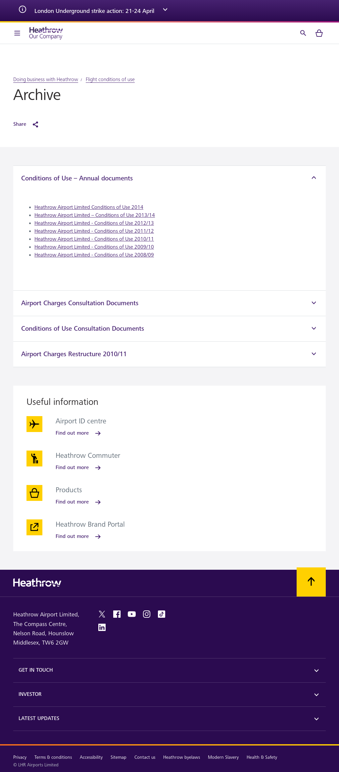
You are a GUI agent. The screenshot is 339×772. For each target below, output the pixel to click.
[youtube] (132, 614)
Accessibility (91, 757)
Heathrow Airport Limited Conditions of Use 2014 (88, 207)
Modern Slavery (223, 757)
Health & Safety (262, 757)
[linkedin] (102, 627)
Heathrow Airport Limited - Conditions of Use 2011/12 (94, 231)
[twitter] (102, 614)
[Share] (29, 124)
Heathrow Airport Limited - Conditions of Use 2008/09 (94, 255)
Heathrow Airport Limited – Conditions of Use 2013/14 (94, 215)
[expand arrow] (165, 10)
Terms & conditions (53, 757)
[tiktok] (162, 614)
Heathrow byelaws (181, 757)
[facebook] (117, 614)
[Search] (303, 33)
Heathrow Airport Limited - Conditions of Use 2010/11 (94, 239)
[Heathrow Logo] (46, 33)
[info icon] (22, 10)
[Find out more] (79, 433)
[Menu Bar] (17, 33)
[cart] (319, 33)
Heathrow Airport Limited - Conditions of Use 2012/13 (94, 223)
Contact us (144, 757)
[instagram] (147, 614)
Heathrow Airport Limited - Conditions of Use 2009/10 (94, 247)
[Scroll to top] (311, 582)
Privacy (19, 757)
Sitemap (118, 757)
